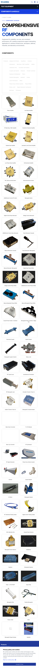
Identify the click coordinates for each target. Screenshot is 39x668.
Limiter (28, 77)
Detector (23, 70)
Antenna (30, 61)
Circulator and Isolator (24, 67)
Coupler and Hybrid (14, 70)
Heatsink (23, 77)
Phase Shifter (28, 83)
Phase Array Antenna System (16, 83)
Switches (11, 90)
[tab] (19, 6)
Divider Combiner (31, 70)
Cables (33, 64)
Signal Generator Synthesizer (24, 87)
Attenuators (12, 64)
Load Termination (13, 80)
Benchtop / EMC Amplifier (23, 64)
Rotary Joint (12, 87)
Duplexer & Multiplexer (14, 74)
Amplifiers (23, 61)
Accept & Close (19, 664)
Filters (23, 74)
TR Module (18, 90)
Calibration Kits (13, 67)
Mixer (21, 80)
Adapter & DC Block (14, 61)
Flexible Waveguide (14, 77)
